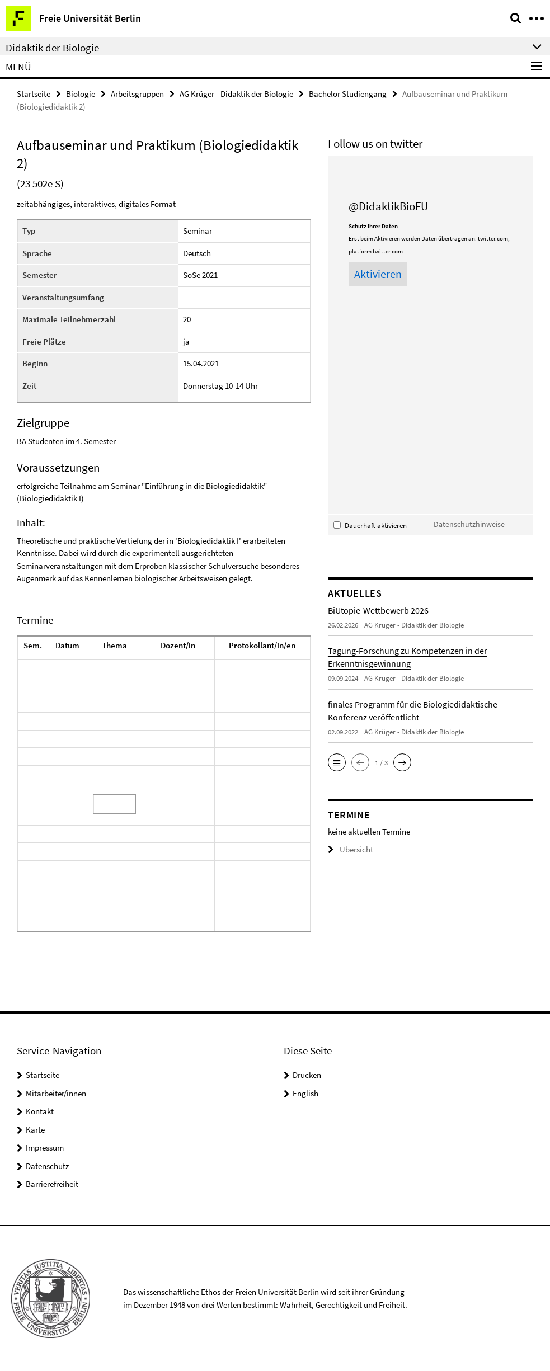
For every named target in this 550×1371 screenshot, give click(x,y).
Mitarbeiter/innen (56, 1092)
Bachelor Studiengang (348, 93)
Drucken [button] (307, 1074)
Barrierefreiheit (52, 1183)
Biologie (80, 93)
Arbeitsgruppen (137, 93)
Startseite (33, 93)
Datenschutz (47, 1165)
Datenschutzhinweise (465, 522)
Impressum (45, 1147)
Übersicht (348, 848)
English (305, 1092)
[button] (337, 761)
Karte (35, 1128)
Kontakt (40, 1110)
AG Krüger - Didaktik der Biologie (236, 93)
